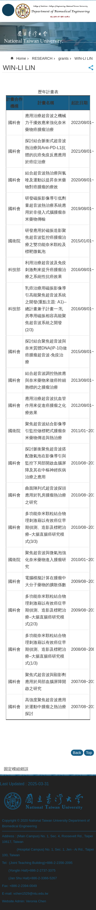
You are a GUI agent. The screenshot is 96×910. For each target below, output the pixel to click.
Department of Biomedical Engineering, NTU (53, 11)
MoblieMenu (8, 10)
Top (89, 753)
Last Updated (12, 784)
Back (77, 753)
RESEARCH (42, 58)
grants (63, 58)
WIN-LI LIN (83, 58)
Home (21, 58)
